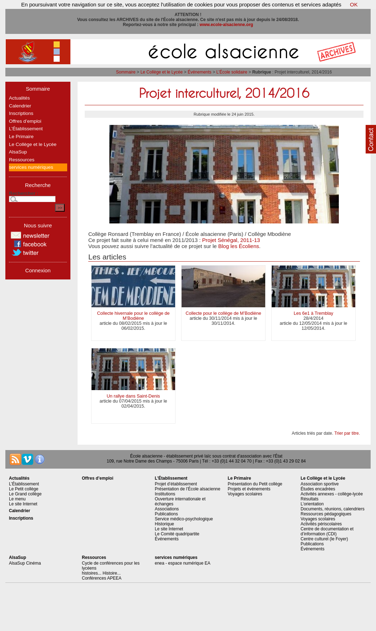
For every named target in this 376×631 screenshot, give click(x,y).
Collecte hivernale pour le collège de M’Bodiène (133, 316)
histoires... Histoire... (101, 573)
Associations (167, 508)
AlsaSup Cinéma (25, 563)
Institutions (165, 493)
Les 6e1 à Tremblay (313, 313)
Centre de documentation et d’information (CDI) (327, 531)
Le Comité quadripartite (177, 533)
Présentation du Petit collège (255, 483)
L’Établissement (26, 128)
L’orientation (312, 503)
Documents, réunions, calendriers (333, 508)
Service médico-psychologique (184, 518)
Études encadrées (318, 488)
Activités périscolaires (321, 523)
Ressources (21, 159)
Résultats (309, 498)
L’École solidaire (231, 72)
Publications (166, 513)
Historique (164, 523)
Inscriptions (21, 113)
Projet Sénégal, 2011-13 (231, 240)
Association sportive (320, 483)
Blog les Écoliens (238, 246)
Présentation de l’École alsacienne (187, 488)
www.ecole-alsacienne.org (226, 24)
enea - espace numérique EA (182, 563)
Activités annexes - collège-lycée (332, 493)
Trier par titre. (347, 433)
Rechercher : (24, 193)
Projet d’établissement (176, 483)
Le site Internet (23, 503)
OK (354, 4)
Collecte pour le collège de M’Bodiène (223, 313)
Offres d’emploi (25, 121)
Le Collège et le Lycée (161, 72)
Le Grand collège (25, 493)
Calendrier (20, 105)
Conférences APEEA (102, 578)
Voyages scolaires (245, 493)
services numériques (31, 167)
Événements (200, 72)
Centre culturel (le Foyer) (324, 538)
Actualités (19, 98)
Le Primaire (21, 136)
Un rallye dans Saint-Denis (133, 396)
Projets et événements (249, 488)
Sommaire (126, 72)
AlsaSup (18, 152)
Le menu (17, 498)
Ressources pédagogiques (326, 513)
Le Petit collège (23, 488)
